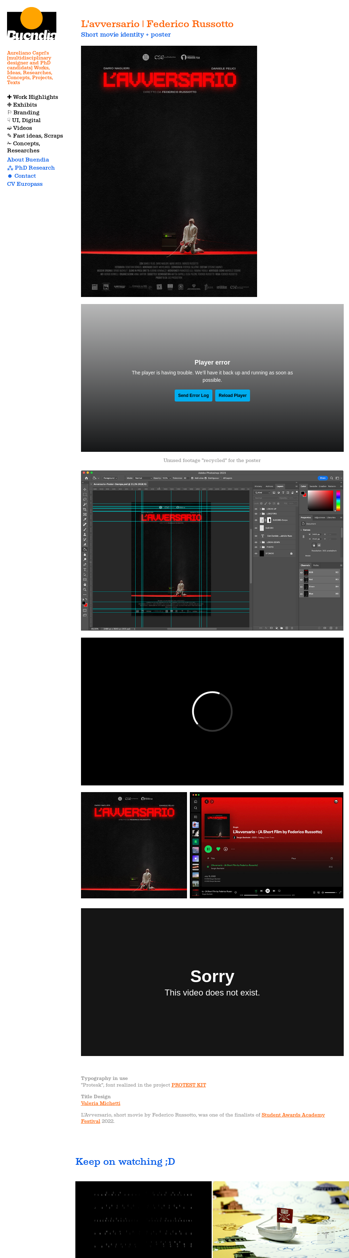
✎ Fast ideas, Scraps (35, 135)
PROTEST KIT (189, 1085)
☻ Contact (21, 175)
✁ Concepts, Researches (23, 147)
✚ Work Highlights (32, 97)
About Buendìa (28, 159)
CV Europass (25, 184)
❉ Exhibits (22, 104)
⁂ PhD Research (31, 167)
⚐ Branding (23, 112)
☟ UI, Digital (24, 120)
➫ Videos (19, 128)
